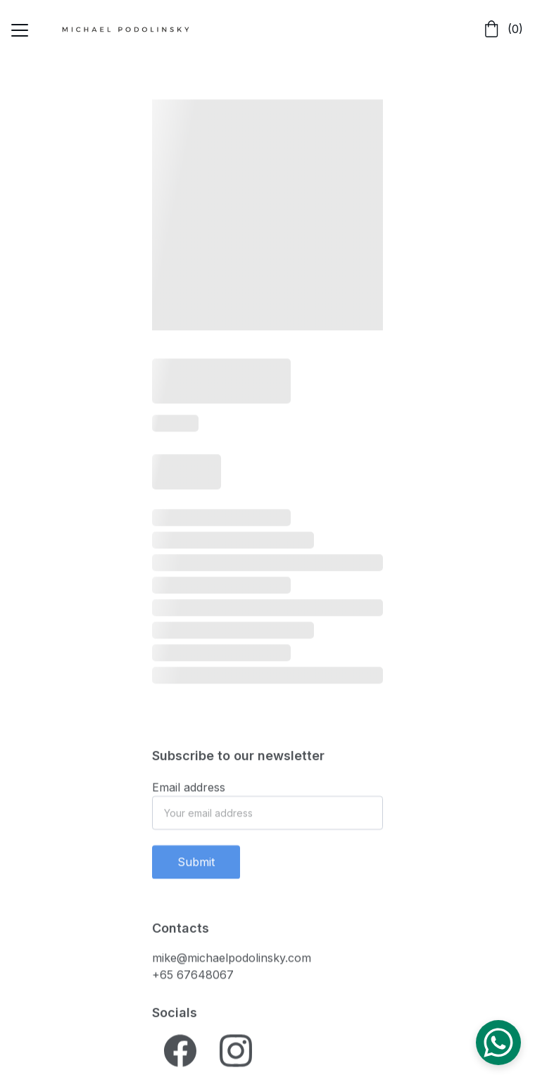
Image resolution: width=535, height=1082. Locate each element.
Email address (188, 791)
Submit (196, 866)
